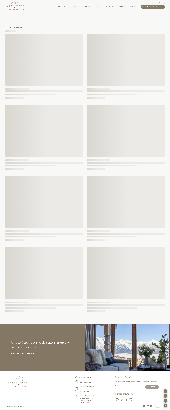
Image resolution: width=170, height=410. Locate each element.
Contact (133, 6)
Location (75, 6)
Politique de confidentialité (15, 406)
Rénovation (92, 6)
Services (108, 6)
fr (163, 3)
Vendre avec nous (152, 7)
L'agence (121, 6)
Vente (62, 6)
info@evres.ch (82, 391)
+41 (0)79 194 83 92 (84, 382)
